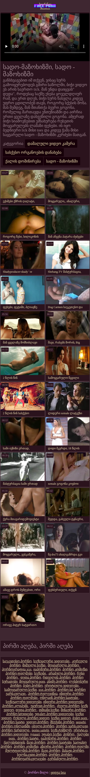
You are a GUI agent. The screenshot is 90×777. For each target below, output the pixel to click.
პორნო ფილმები (19, 673)
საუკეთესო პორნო (17, 661)
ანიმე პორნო (57, 681)
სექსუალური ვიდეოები (51, 661)
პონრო (69, 734)
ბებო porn (80, 718)
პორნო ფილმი (77, 746)
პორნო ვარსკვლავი (72, 726)
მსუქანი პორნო (62, 722)
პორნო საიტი (13, 722)
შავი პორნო (36, 742)
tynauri (35, 734)
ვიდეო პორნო (37, 722)
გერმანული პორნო (63, 759)
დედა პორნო (30, 677)
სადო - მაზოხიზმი (62, 161)
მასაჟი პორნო (73, 750)
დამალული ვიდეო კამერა (51, 143)
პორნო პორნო (60, 754)
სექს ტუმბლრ (61, 730)
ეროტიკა (80, 730)
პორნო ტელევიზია (43, 693)
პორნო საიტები (59, 742)
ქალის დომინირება (23, 161)
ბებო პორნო (33, 685)
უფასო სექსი (51, 734)
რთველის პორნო (57, 677)
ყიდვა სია (58, 772)
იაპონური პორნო (47, 669)
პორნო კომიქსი (74, 669)
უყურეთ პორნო (42, 706)
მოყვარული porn (32, 681)
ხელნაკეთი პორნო (32, 754)
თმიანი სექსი (49, 710)
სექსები (40, 673)
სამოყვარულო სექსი (20, 689)
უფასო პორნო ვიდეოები (54, 714)
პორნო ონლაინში (15, 726)
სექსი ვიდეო (61, 718)
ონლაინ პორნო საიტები (59, 698)
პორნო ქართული (15, 730)
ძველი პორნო (68, 706)
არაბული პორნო (61, 673)
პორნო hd (65, 689)
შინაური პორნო (73, 710)
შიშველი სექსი (34, 665)
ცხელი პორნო (43, 726)
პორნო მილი (45, 6)
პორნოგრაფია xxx (17, 669)
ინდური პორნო (71, 693)
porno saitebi (40, 730)
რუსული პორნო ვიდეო (31, 718)
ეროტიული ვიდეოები (61, 685)
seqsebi (81, 722)
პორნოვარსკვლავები (29, 759)
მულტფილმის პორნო (22, 750)
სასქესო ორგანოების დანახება (33, 152)
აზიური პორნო (51, 746)
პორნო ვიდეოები (15, 734)
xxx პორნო (47, 689)
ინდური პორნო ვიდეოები (63, 702)
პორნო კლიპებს (15, 706)
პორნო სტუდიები (19, 714)
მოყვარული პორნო (64, 665)
